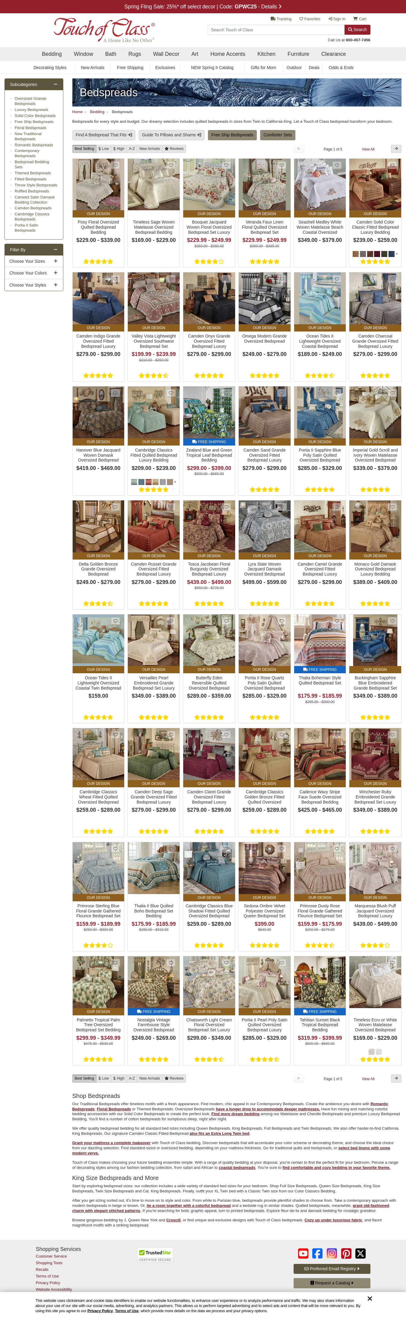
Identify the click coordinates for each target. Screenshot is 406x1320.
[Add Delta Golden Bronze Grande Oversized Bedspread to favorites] (115, 507)
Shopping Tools (49, 1263)
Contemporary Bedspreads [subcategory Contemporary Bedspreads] (27, 153)
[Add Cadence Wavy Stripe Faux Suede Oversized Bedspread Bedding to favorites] (336, 734)
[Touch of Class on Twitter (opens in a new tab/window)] (360, 1253)
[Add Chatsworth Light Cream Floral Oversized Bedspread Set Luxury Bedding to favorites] (226, 962)
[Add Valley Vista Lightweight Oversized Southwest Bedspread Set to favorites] (170, 279)
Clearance (333, 54)
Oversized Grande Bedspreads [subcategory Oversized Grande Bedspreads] (31, 101)
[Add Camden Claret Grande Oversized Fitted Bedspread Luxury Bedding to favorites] (226, 734)
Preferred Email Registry (331, 1268)
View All (368, 149)
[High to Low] (119, 149)
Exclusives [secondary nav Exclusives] (165, 67)
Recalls (42, 1269)
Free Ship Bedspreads (232, 134)
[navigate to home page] (95, 28)
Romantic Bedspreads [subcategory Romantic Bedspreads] (34, 145)
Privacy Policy (100, 1311)
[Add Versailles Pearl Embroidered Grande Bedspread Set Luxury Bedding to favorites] (170, 621)
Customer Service (51, 1256)
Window (83, 54)
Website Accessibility (54, 1289)
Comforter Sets (277, 134)
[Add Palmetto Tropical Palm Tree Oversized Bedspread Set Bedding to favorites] (115, 962)
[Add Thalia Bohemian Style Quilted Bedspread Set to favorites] (336, 621)
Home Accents (227, 54)
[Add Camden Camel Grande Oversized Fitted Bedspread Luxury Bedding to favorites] (336, 507)
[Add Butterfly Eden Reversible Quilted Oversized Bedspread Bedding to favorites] (226, 621)
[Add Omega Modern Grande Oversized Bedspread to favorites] (281, 279)
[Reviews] (174, 149)
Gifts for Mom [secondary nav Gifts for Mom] (263, 67)
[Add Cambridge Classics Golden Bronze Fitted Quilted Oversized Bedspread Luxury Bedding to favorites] (281, 734)
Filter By (18, 249)
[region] (203, 1306)
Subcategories (23, 84)
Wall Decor (166, 54)
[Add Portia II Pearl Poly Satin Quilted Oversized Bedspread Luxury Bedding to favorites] (281, 962)
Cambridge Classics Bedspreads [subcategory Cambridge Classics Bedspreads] (32, 216)
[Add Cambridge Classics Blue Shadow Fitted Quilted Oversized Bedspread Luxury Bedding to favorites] (226, 848)
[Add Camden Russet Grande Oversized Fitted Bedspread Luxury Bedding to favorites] (170, 507)
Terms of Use (126, 1311)
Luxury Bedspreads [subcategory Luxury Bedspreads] (32, 109)
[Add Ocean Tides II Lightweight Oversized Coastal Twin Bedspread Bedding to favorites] (115, 621)
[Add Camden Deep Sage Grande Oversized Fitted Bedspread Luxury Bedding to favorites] (170, 734)
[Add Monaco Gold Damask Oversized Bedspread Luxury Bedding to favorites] (392, 507)
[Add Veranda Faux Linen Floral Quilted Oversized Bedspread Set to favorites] (281, 165)
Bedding (52, 54)
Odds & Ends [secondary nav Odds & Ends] (341, 67)
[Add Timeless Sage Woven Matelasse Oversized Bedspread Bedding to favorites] (170, 165)
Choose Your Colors (28, 273)
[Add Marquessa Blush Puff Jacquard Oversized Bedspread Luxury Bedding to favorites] (392, 848)
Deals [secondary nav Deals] (314, 67)
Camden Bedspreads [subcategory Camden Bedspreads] (33, 208)
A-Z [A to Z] (132, 149)
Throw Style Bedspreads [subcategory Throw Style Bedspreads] (36, 185)
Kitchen (266, 54)
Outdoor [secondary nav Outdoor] (294, 67)
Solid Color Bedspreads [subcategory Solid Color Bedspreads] (35, 115)
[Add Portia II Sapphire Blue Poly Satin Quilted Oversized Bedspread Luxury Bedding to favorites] (336, 393)
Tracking (281, 19)
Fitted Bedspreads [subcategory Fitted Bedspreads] (31, 179)
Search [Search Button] (357, 29)
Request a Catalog (332, 1282)
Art (194, 54)
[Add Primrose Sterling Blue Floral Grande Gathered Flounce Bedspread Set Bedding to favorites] (115, 848)
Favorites (309, 19)
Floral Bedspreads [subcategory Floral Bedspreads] (31, 127)
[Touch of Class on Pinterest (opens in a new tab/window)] (346, 1253)
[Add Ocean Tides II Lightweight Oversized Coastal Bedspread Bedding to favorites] (336, 279)
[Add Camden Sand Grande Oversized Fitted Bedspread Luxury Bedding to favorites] (281, 393)
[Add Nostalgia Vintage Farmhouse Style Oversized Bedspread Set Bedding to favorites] (170, 962)
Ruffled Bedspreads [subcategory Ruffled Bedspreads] (32, 191)
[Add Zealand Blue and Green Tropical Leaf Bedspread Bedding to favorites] (226, 393)
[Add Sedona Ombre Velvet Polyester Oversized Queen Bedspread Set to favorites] (281, 848)
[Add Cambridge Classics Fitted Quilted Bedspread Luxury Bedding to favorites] (170, 393)
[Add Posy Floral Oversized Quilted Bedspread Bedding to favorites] (115, 165)
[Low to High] (103, 149)
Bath (110, 54)
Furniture (298, 54)
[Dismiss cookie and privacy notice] (369, 1299)
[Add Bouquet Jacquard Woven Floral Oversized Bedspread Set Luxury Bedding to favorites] (226, 165)
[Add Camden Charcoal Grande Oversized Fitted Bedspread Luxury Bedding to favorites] (392, 279)
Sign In (336, 19)
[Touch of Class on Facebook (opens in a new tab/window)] (317, 1253)
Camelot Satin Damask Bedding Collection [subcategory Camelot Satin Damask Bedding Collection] (35, 200)
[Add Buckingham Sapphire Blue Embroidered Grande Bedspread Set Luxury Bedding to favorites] (392, 621)
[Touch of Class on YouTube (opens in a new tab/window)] (303, 1253)
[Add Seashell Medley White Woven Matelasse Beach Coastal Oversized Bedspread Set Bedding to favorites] (336, 165)
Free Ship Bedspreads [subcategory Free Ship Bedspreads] (34, 121)
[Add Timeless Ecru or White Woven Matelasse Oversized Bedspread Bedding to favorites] (392, 962)
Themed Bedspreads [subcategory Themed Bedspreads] (33, 173)
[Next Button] (396, 149)
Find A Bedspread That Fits (104, 134)
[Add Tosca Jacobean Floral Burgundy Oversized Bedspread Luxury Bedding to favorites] (226, 507)
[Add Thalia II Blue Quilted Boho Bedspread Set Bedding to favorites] (170, 848)
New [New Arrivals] (149, 149)
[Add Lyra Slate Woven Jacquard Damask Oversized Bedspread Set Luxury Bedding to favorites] (281, 507)
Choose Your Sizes (27, 261)
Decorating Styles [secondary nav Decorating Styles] (50, 67)
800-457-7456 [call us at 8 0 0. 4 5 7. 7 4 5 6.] (358, 40)
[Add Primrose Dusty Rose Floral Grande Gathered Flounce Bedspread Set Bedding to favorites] (336, 848)
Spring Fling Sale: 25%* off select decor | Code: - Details (203, 7)
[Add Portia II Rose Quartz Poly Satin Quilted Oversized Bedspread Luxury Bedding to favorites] (281, 621)
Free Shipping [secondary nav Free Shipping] (130, 67)
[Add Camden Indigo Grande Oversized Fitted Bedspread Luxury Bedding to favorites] (115, 279)
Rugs (134, 54)
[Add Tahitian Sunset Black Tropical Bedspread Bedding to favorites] (336, 962)
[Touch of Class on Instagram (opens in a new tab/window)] (332, 1253)
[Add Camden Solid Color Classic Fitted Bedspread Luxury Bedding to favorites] (392, 165)
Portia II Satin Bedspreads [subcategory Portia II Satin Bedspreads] (26, 228)
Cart (359, 19)
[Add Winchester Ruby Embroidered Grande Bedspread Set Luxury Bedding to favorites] (392, 734)
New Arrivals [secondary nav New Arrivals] (92, 67)
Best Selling (84, 149)
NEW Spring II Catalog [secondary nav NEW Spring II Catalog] (212, 67)
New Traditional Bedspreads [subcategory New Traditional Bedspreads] (28, 136)
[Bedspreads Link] (237, 92)
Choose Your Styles (27, 285)
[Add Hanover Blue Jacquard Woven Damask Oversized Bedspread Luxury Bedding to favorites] (115, 393)
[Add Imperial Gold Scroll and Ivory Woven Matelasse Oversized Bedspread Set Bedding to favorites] (392, 393)
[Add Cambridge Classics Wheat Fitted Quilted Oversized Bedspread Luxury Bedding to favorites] (115, 734)
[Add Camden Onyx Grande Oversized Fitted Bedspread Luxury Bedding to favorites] (226, 279)
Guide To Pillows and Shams (171, 134)
